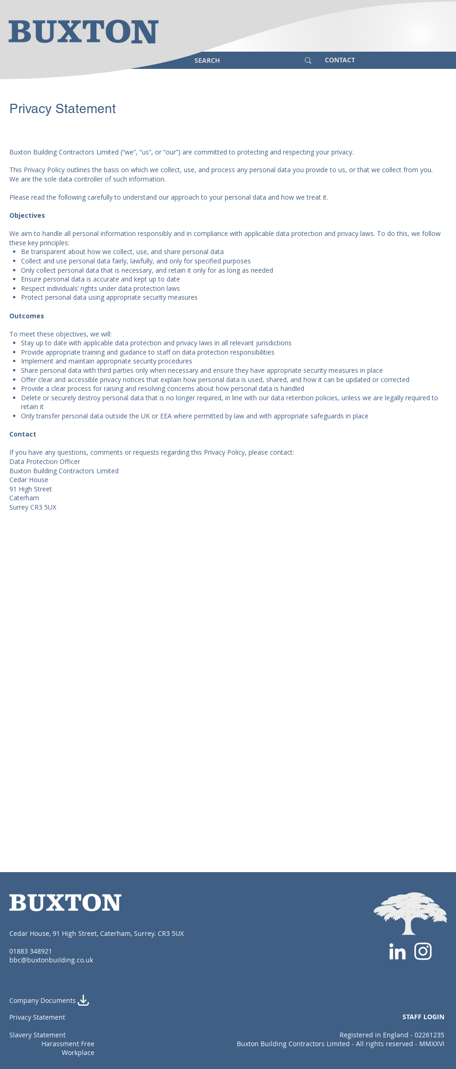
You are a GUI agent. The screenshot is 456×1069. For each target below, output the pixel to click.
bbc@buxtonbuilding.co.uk (51, 959)
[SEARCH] (239, 60)
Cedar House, (31, 933)
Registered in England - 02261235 (392, 1034)
